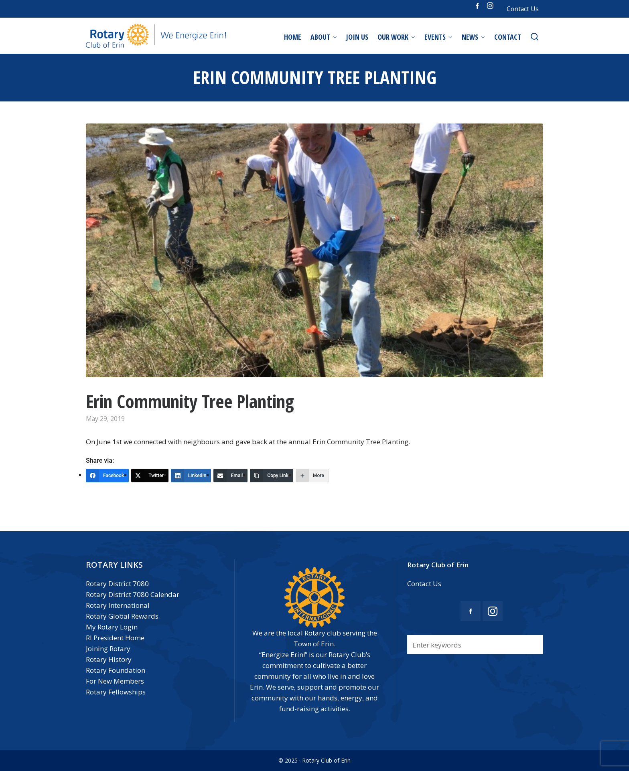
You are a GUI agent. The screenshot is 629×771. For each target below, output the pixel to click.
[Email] (230, 475)
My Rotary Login (112, 626)
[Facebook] (107, 475)
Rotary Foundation (115, 670)
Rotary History (109, 659)
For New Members (115, 681)
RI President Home (115, 637)
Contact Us (523, 8)
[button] (533, 644)
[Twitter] (149, 475)
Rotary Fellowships (116, 691)
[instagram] (491, 5)
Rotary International (118, 605)
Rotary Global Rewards (122, 616)
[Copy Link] (271, 475)
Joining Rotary (108, 648)
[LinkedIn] (191, 475)
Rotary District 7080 (117, 583)
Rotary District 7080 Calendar (132, 594)
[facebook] (479, 5)
